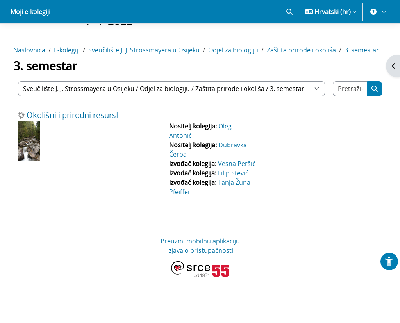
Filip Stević (236, 219)
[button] (289, 39)
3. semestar (53, 86)
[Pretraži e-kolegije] (338, 125)
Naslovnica (44, 77)
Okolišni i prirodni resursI (87, 152)
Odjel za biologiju (248, 77)
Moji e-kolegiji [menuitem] (30, 39)
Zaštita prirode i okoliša (315, 77)
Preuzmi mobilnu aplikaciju (200, 287)
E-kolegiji (81, 77)
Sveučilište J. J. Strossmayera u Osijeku (158, 77)
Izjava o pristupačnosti (200, 296)
